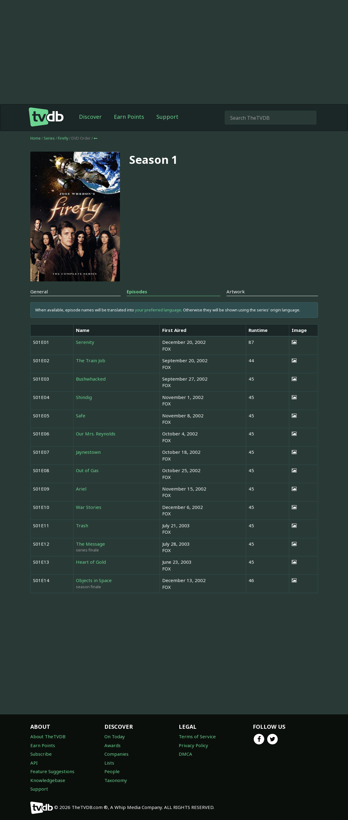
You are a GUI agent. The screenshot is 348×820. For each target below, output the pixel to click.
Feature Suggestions (52, 771)
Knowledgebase (47, 780)
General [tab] (39, 291)
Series (49, 138)
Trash (82, 525)
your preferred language (158, 310)
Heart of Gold (91, 562)
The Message (90, 544)
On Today (114, 736)
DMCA (185, 754)
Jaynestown (88, 452)
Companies (116, 754)
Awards (112, 745)
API (34, 763)
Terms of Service (197, 736)
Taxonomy (115, 780)
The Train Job (90, 360)
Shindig (84, 397)
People (112, 771)
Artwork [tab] (235, 291)
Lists (109, 763)
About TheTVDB (47, 736)
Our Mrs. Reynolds (95, 434)
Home (35, 138)
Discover (90, 116)
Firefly (63, 138)
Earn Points (129, 116)
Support (167, 116)
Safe (80, 415)
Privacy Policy (193, 745)
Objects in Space (94, 580)
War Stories (88, 507)
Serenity (85, 342)
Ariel (81, 489)
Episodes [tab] (137, 291)
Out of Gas (87, 470)
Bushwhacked (91, 379)
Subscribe (41, 754)
